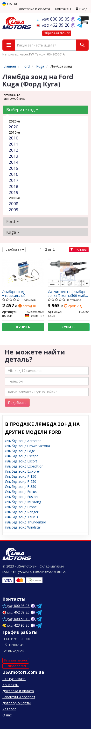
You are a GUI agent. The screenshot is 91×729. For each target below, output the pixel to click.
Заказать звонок (16, 660)
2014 (13, 162)
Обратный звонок (57, 33)
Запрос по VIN (16, 666)
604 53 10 (16, 618)
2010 (13, 138)
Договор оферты (16, 703)
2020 (13, 127)
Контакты (63, 9)
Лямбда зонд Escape (21, 456)
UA (7, 3)
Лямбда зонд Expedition (24, 466)
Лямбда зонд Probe (21, 507)
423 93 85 (15, 625)
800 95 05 (53, 19)
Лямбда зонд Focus (21, 491)
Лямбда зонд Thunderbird (25, 522)
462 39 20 (53, 25)
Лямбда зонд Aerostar (23, 440)
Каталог (9, 709)
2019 (13, 192)
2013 (13, 156)
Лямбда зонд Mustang (23, 501)
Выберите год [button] (22, 109)
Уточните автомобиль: (15, 96)
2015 (13, 168)
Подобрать (17, 402)
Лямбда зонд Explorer (22, 471)
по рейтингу (14, 249)
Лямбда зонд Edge (20, 451)
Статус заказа (14, 678)
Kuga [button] (13, 232)
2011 (13, 144)
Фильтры (78, 249)
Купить (23, 327)
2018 (13, 186)
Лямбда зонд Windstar (23, 527)
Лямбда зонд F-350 (20, 486)
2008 (13, 203)
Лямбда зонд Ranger (21, 512)
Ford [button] (12, 221)
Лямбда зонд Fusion (21, 496)
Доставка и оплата (34, 9)
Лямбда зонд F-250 (20, 481)
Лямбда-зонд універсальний (14, 293)
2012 (13, 150)
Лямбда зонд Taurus (21, 517)
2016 (13, 174)
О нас (7, 715)
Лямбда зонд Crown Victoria (27, 446)
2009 (13, 209)
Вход (81, 9)
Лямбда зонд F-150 (20, 476)
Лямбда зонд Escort (21, 461)
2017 (13, 180)
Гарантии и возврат (18, 697)
